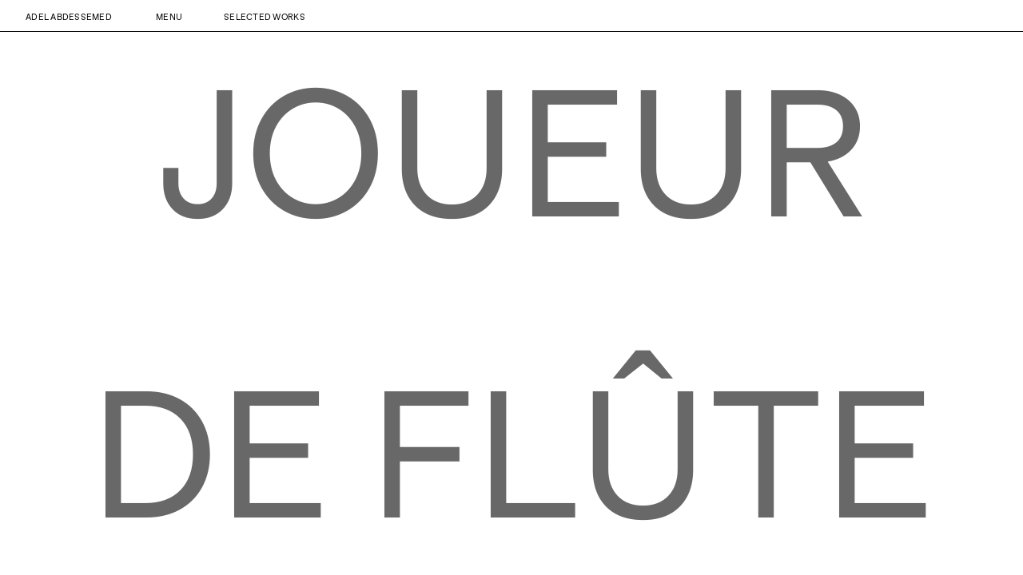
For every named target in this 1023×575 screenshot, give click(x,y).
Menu (169, 16)
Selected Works (264, 16)
